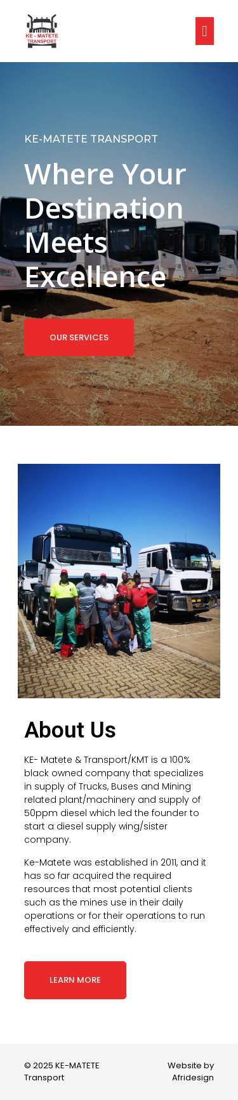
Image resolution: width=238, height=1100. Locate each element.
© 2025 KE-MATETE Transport (62, 1071)
